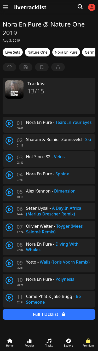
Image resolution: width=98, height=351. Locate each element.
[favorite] (9, 67)
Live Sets (12, 52)
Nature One (37, 52)
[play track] (9, 123)
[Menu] (5, 7)
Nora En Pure (66, 52)
